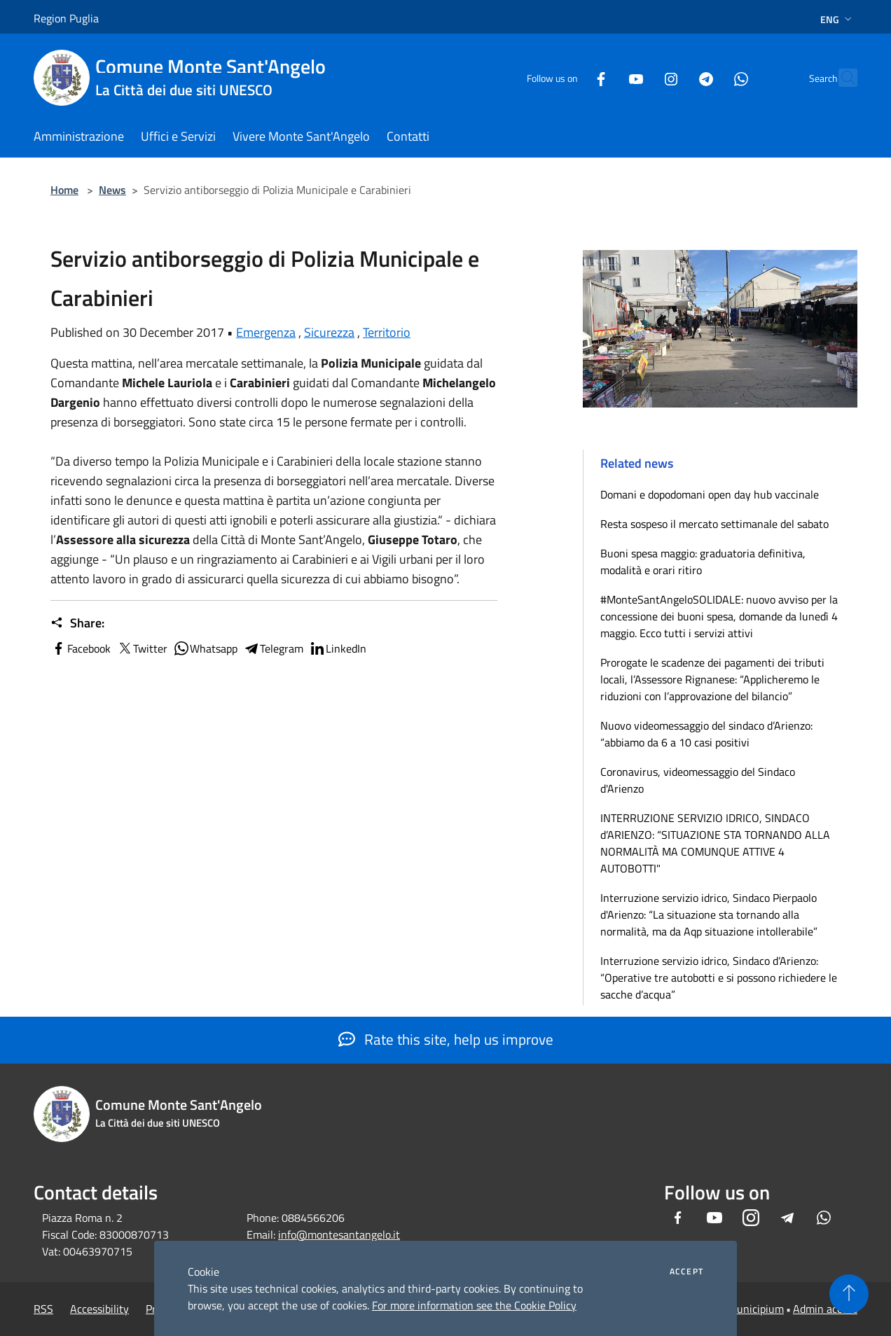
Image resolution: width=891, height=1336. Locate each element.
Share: (77, 623)
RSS (43, 1308)
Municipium (756, 1308)
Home (64, 189)
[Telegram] (675, 77)
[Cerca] (840, 78)
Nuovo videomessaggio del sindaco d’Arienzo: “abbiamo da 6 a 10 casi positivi (706, 734)
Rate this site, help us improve (445, 1039)
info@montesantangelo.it (339, 1234)
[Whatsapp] (710, 77)
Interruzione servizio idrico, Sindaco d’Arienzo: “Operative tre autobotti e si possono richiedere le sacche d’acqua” (718, 977)
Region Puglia (66, 18)
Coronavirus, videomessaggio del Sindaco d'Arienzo (697, 780)
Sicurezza (329, 332)
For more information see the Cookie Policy (474, 1305)
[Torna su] (849, 1294)
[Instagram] (640, 77)
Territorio (386, 332)
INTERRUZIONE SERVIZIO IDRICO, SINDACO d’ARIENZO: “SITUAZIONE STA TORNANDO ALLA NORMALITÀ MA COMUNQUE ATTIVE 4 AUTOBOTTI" (715, 843)
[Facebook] (570, 77)
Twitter (141, 648)
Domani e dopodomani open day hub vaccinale (709, 494)
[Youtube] (605, 77)
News (112, 189)
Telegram (273, 648)
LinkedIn (337, 648)
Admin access (825, 1308)
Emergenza (266, 332)
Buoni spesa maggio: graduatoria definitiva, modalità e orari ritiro (703, 561)
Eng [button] (837, 19)
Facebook (80, 648)
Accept (686, 1271)
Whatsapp (205, 648)
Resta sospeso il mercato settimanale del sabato (714, 523)
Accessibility (99, 1308)
